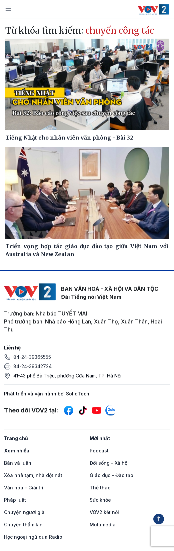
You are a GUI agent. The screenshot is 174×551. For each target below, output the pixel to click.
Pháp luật (15, 500)
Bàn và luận (17, 463)
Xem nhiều (16, 450)
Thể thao (100, 487)
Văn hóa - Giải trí (23, 487)
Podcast (99, 450)
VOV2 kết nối (104, 512)
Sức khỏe (100, 500)
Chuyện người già (24, 512)
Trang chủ (16, 438)
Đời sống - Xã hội (109, 463)
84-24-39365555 (32, 357)
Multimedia (103, 524)
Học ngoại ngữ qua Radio (33, 537)
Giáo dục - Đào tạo (111, 475)
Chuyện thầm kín (23, 524)
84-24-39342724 (32, 366)
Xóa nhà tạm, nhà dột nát (33, 475)
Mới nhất (100, 438)
